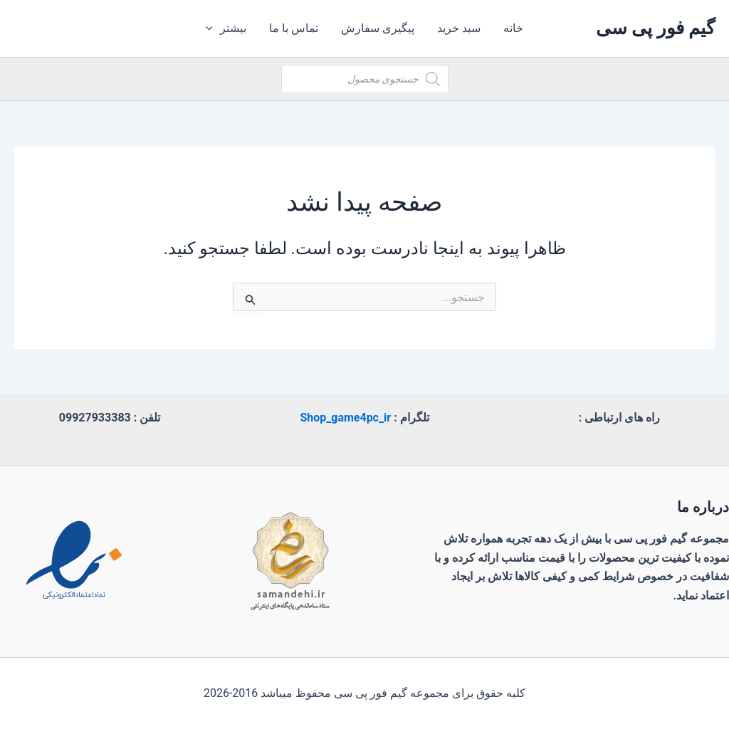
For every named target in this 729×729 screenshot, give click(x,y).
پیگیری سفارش (377, 28)
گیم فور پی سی (655, 27)
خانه (513, 28)
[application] (213, 28)
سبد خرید (459, 28)
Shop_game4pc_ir (345, 417)
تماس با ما (293, 28)
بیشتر (226, 28)
